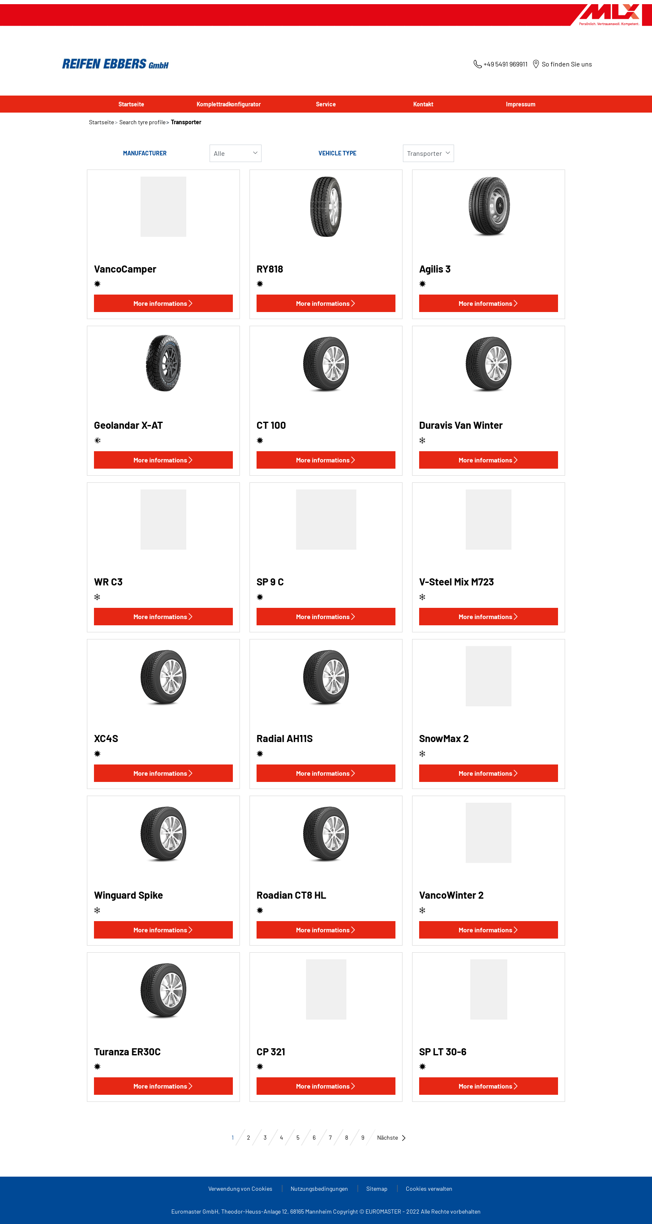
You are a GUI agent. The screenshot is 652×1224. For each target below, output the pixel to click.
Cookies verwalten (429, 1188)
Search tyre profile (141, 121)
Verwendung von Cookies (241, 1188)
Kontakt (423, 104)
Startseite (131, 104)
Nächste (392, 1137)
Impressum (521, 104)
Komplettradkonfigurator (229, 104)
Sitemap (377, 1188)
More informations (163, 303)
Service (326, 104)
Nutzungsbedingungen (320, 1188)
